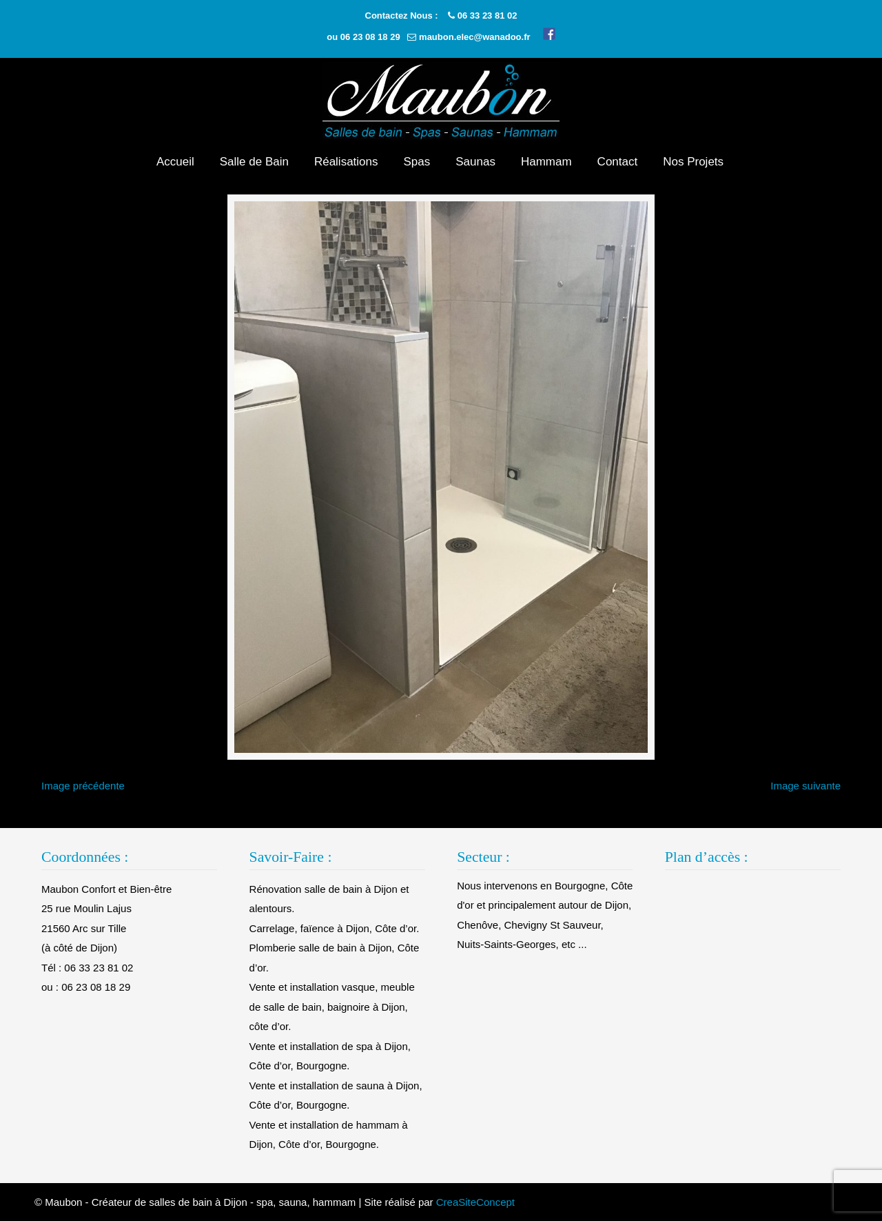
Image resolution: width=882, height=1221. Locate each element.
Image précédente (83, 785)
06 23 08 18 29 (370, 37)
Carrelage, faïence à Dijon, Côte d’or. (334, 928)
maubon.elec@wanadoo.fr (474, 37)
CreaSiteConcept (475, 1202)
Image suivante (805, 785)
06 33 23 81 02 (487, 15)
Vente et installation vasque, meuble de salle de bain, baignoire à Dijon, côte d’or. (332, 1006)
